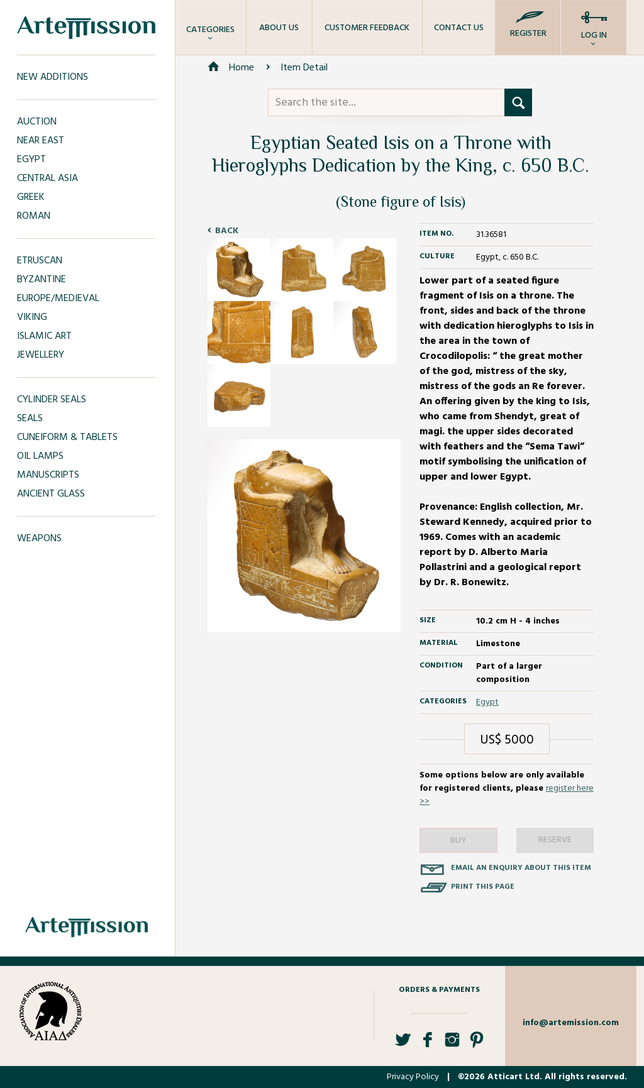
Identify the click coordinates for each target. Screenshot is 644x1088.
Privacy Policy (413, 1077)
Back (226, 231)
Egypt (487, 702)
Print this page (482, 887)
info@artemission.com (571, 1023)
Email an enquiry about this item (521, 868)
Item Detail (304, 68)
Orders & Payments (439, 990)
